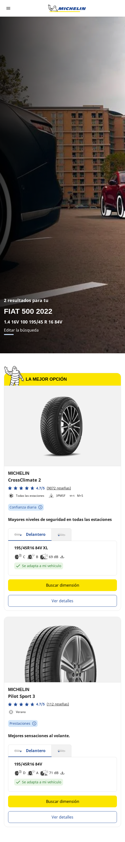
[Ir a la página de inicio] (67, 8)
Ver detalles (62, 601)
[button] (39, 488)
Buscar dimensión (62, 585)
